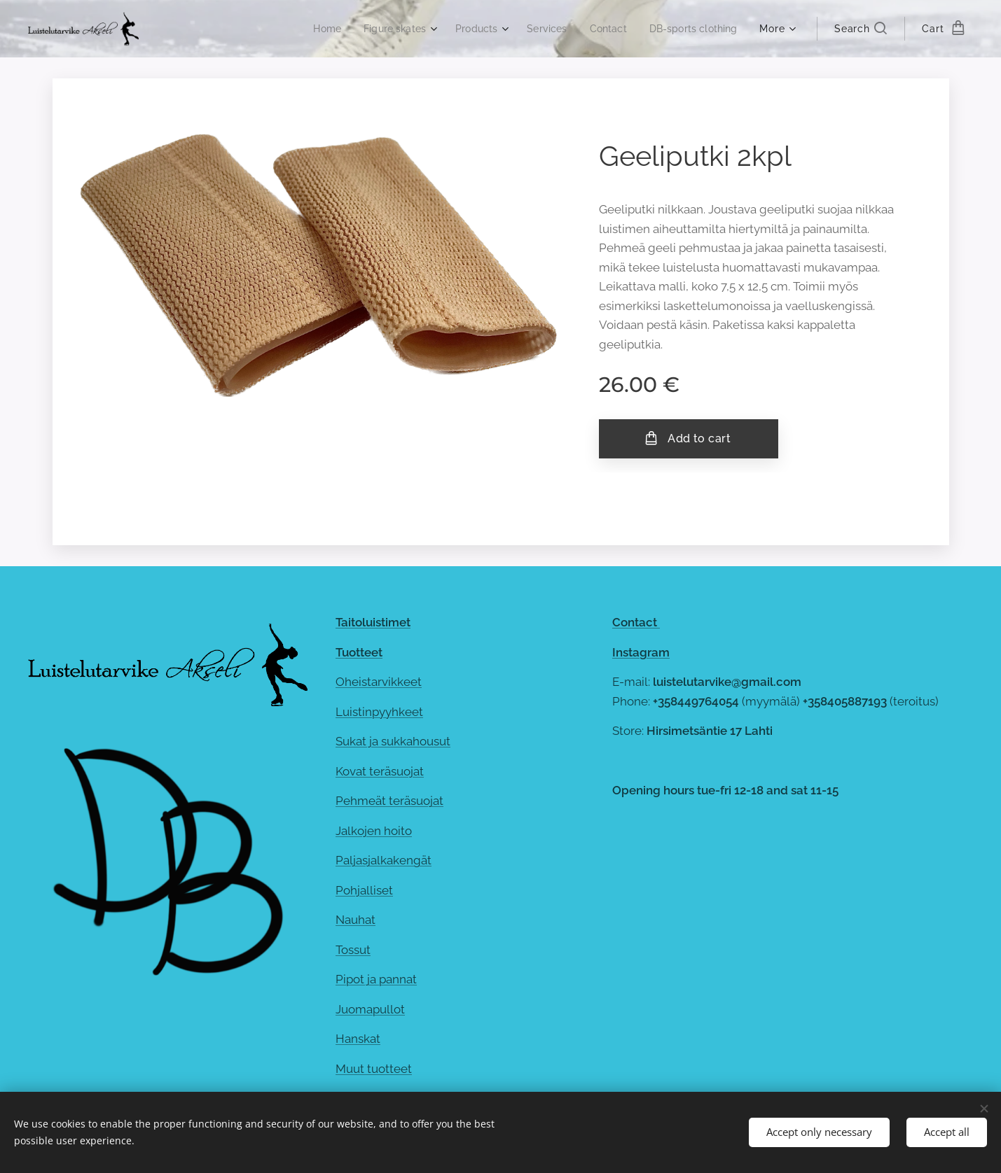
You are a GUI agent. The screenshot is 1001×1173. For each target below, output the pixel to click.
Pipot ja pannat (376, 979)
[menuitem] (310, 28)
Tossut (353, 950)
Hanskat (358, 1039)
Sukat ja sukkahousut (393, 741)
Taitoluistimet (373, 622)
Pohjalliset (364, 890)
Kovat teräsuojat (380, 771)
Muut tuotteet (374, 1069)
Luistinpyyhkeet (379, 711)
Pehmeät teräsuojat (389, 801)
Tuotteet (359, 652)
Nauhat (355, 920)
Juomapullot (370, 1009)
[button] (860, 28)
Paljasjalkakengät (384, 860)
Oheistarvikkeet (379, 682)
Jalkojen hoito (374, 830)
